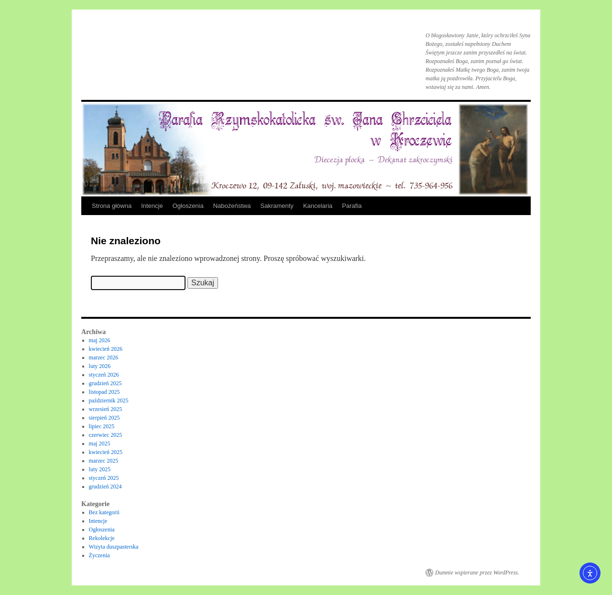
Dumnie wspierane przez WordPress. (477, 572)
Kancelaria (317, 205)
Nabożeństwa (232, 205)
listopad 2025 (104, 392)
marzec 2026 (104, 357)
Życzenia (99, 555)
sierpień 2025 (104, 417)
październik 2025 (109, 400)
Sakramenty (277, 205)
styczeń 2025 (104, 478)
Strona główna (111, 205)
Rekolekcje (102, 538)
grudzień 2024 (105, 486)
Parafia (351, 205)
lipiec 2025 (102, 426)
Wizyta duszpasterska (114, 546)
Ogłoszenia (188, 205)
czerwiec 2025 (105, 435)
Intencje (152, 205)
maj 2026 (99, 340)
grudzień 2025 (105, 383)
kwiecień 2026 (105, 349)
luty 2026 (100, 366)
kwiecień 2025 (105, 452)
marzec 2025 (104, 460)
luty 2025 (100, 469)
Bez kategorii (104, 512)
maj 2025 (99, 443)
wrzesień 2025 (105, 409)
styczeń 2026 (104, 374)
